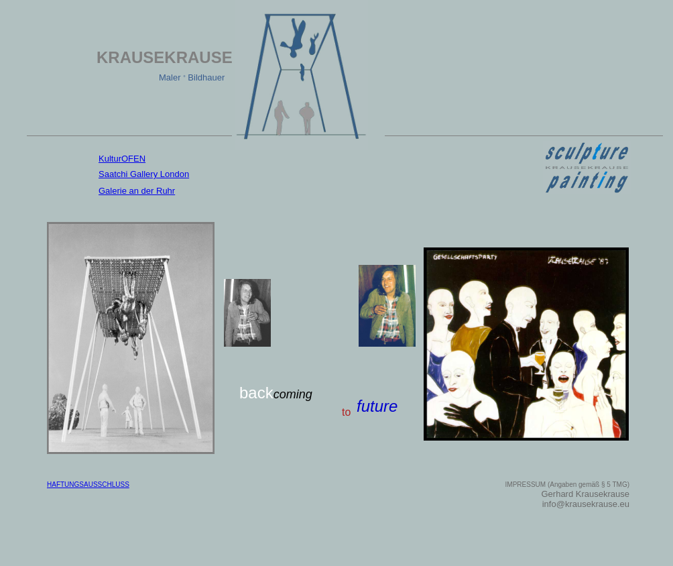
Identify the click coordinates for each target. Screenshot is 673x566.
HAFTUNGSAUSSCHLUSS (88, 484)
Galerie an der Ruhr (137, 191)
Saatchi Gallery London (144, 174)
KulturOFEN (122, 159)
